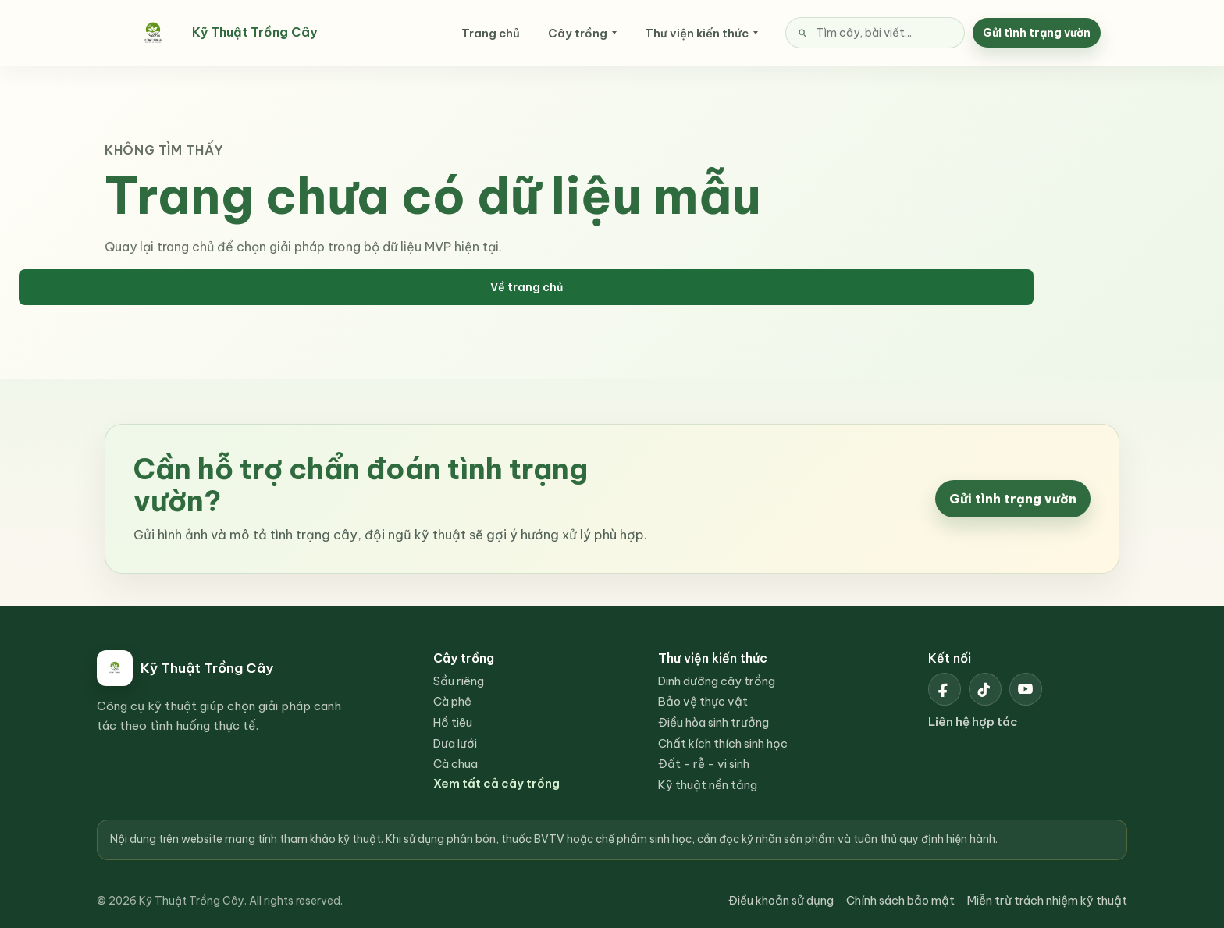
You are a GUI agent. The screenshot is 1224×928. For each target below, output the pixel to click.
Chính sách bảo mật (900, 900)
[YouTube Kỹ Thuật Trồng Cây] (1025, 689)
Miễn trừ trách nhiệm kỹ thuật (1047, 900)
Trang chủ (490, 33)
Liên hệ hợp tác (973, 721)
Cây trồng (577, 33)
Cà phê (452, 701)
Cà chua (455, 763)
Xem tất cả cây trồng (496, 783)
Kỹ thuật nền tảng (707, 784)
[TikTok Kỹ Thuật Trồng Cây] (985, 689)
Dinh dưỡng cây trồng (716, 681)
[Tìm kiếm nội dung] (875, 32)
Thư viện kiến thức (697, 33)
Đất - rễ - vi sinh (703, 763)
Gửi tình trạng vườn (1037, 33)
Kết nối (949, 658)
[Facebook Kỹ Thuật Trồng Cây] (944, 689)
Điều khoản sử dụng (781, 900)
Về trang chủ (526, 287)
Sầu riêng (458, 681)
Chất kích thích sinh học (723, 743)
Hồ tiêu (452, 722)
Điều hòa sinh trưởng (713, 722)
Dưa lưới (455, 743)
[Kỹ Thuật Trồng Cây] (240, 33)
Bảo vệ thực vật (703, 701)
